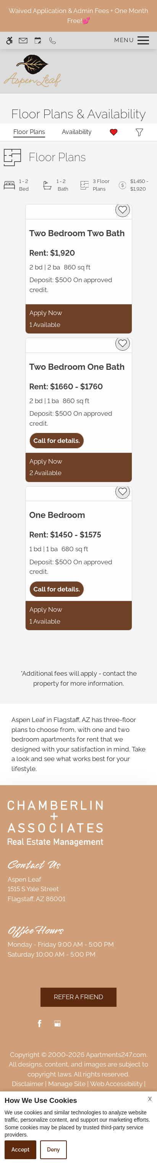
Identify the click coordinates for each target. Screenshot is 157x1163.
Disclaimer (28, 1084)
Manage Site (67, 1084)
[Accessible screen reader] (9, 40)
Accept (20, 1150)
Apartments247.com (116, 1054)
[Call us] (52, 40)
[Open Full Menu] (130, 40)
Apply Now (45, 313)
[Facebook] (39, 1026)
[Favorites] (113, 132)
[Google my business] (57, 1026)
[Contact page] (23, 40)
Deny (53, 1150)
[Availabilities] (76, 132)
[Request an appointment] (37, 40)
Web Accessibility (116, 1084)
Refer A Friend (78, 997)
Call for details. (57, 440)
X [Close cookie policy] (150, 1099)
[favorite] (122, 210)
